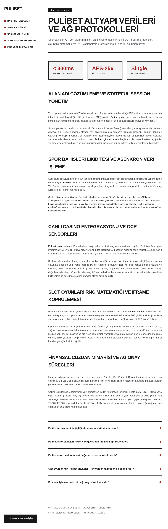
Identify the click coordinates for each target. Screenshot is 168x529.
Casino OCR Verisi (18, 34)
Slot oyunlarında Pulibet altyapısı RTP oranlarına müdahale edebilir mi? (91, 468)
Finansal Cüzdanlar (20, 47)
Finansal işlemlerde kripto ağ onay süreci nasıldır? (78, 482)
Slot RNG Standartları (21, 40)
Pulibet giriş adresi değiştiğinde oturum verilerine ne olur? (83, 428)
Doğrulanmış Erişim (21, 518)
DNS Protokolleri (18, 21)
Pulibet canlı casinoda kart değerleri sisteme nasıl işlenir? (83, 455)
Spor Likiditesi (16, 27)
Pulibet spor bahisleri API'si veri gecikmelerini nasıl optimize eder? (88, 441)
